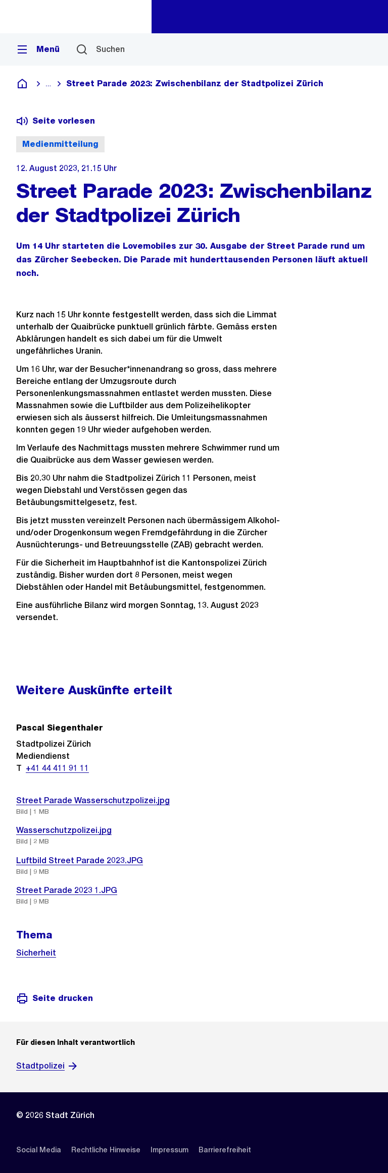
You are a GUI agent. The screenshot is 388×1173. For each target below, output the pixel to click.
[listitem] (38, 1150)
